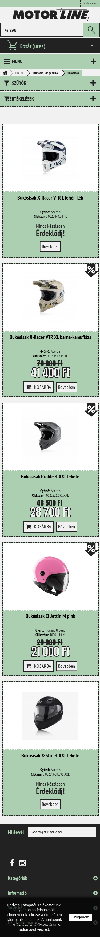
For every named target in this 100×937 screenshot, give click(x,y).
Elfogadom (80, 917)
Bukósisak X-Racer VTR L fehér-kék (50, 198)
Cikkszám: (40, 216)
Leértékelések (19, 99)
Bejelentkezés (90, 3)
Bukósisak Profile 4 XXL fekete (50, 477)
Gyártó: (45, 212)
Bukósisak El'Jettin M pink (50, 616)
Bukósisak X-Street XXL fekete (50, 755)
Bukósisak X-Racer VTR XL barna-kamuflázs (50, 337)
